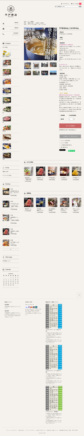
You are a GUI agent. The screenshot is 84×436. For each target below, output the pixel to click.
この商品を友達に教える (66, 145)
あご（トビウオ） (43, 24)
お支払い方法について (41, 430)
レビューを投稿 (64, 142)
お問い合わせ (21, 430)
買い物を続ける (64, 147)
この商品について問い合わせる (70, 136)
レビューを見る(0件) (65, 140)
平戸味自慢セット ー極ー (55, 177)
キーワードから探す (32, 24)
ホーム (7, 430)
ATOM (76, 430)
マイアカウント (66, 3)
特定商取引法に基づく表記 (65, 430)
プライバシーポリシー (30, 430)
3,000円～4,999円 (40, 23)
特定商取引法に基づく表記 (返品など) (67, 129)
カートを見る (77, 3)
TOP (25, 21)
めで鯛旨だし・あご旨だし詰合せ (69, 177)
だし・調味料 (31, 21)
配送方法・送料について (52, 430)
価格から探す (31, 23)
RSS (73, 430)
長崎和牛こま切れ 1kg (42, 177)
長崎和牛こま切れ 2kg (30, 209)
